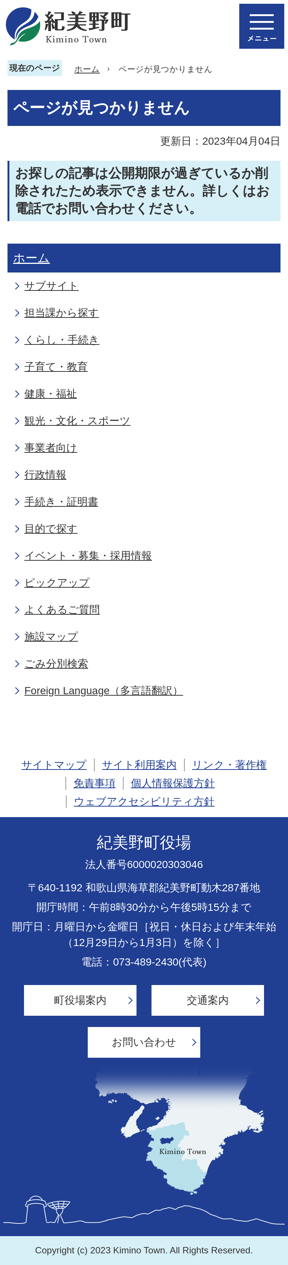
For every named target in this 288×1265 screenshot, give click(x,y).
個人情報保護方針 (173, 783)
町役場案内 (80, 1000)
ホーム (87, 69)
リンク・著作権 (229, 765)
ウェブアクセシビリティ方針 (144, 801)
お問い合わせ (144, 1042)
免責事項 (95, 783)
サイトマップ (54, 765)
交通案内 (208, 1000)
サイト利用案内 (139, 765)
